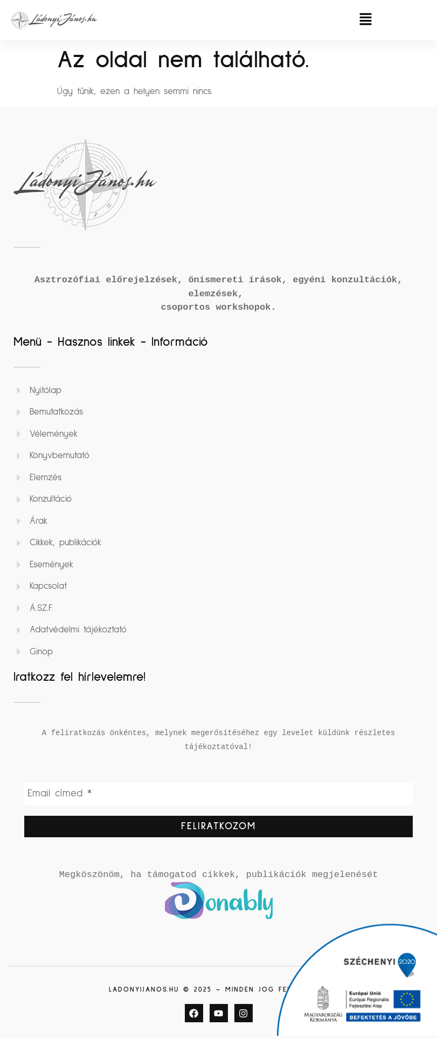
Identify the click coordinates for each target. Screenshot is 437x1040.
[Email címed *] (218, 794)
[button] (366, 20)
